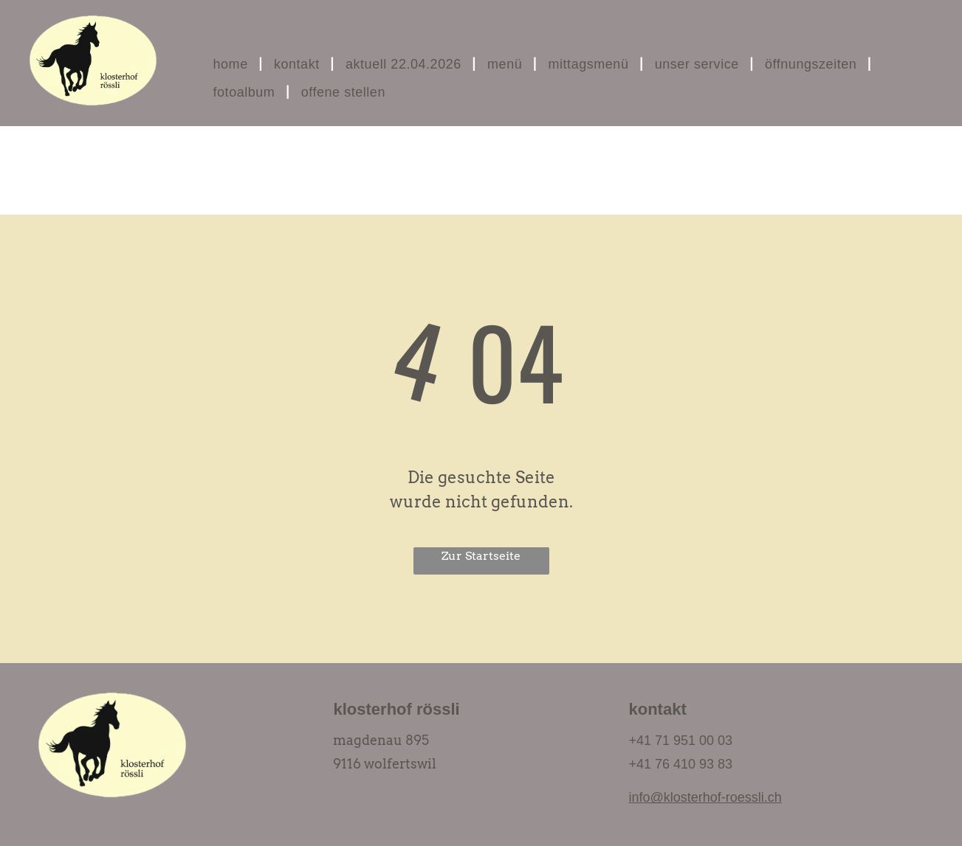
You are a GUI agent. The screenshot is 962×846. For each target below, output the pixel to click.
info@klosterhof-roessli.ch (704, 797)
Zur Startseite (481, 556)
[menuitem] (232, 64)
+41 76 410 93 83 (680, 764)
